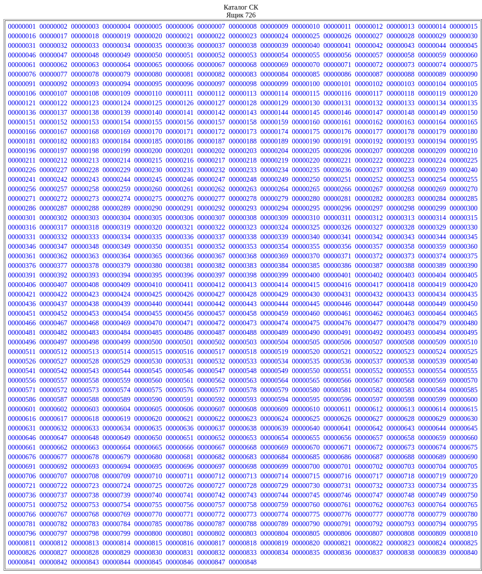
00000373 (401, 256)
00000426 (180, 294)
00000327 (369, 227)
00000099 (274, 83)
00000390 (464, 265)
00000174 (274, 131)
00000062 (53, 64)
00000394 (117, 275)
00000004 (117, 26)
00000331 (22, 236)
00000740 (148, 495)
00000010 (306, 26)
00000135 (464, 103)
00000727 (211, 485)
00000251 (337, 179)
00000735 (464, 485)
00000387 (369, 265)
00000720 (464, 476)
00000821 (337, 543)
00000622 (211, 418)
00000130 (306, 103)
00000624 (274, 418)
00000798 (85, 533)
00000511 (22, 351)
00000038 (243, 45)
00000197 (53, 150)
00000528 (85, 361)
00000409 (117, 284)
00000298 (401, 208)
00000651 (180, 437)
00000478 (401, 323)
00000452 (53, 313)
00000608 (243, 409)
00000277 (211, 198)
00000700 (306, 466)
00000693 (85, 466)
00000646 (22, 437)
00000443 (243, 303)
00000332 (53, 236)
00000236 (337, 170)
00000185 (148, 141)
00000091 (22, 83)
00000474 (274, 323)
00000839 (432, 552)
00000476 (337, 323)
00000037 (211, 45)
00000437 (53, 303)
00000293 (243, 208)
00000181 (22, 141)
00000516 (180, 351)
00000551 (337, 370)
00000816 (180, 543)
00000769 (117, 514)
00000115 (305, 93)
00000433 (401, 294)
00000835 (306, 552)
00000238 (401, 170)
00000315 (464, 217)
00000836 (337, 552)
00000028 (401, 36)
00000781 (22, 523)
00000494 (432, 332)
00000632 (53, 428)
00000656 (337, 437)
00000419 (432, 284)
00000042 (369, 45)
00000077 (53, 74)
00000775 (306, 514)
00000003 (85, 26)
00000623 (243, 418)
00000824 (432, 543)
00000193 (401, 141)
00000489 (274, 332)
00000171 (180, 131)
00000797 (53, 533)
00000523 (401, 351)
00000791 (337, 523)
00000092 (53, 83)
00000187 (211, 141)
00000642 (369, 428)
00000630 (464, 418)
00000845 (148, 562)
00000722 (53, 485)
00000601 (22, 409)
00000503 (243, 342)
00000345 (464, 236)
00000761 (337, 504)
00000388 (401, 265)
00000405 (464, 275)
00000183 (85, 141)
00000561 (180, 380)
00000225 (464, 160)
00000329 (432, 227)
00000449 (432, 303)
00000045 (464, 45)
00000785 (148, 523)
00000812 (53, 543)
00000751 (22, 504)
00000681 (180, 457)
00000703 (401, 466)
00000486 (180, 332)
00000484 (117, 332)
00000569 (432, 380)
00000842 (53, 562)
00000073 (401, 64)
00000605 (148, 409)
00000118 (400, 93)
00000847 (211, 562)
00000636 (180, 428)
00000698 (243, 466)
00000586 (22, 399)
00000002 (53, 26)
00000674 (432, 447)
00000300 (464, 208)
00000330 (464, 227)
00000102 (369, 83)
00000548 (243, 370)
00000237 (369, 170)
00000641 (337, 428)
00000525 (464, 351)
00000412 (211, 284)
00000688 (401, 457)
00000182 (53, 141)
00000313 (401, 217)
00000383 (243, 265)
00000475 (306, 323)
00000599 (432, 399)
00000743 (243, 495)
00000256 (22, 189)
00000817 (211, 543)
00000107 (53, 93)
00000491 (337, 332)
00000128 (243, 103)
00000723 (85, 485)
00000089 (432, 74)
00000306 (180, 217)
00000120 (464, 93)
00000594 (274, 399)
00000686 (337, 457)
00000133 (401, 103)
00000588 (85, 399)
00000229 (117, 170)
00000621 (180, 418)
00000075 (464, 64)
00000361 (22, 256)
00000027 (369, 36)
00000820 (306, 543)
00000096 (180, 83)
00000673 (401, 447)
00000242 (53, 179)
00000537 (369, 361)
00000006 (180, 26)
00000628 (401, 418)
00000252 (369, 179)
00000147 (369, 112)
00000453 (85, 313)
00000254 (432, 179)
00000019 (117, 36)
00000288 (85, 208)
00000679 (117, 457)
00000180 (464, 131)
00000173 (243, 131)
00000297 (369, 208)
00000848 (243, 562)
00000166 (22, 131)
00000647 (53, 437)
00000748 (401, 495)
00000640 (306, 428)
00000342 (369, 236)
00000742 (211, 495)
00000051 (180, 55)
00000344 (432, 236)
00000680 (148, 457)
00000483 (85, 332)
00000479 (432, 323)
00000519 (274, 351)
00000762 (369, 504)
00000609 (274, 409)
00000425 (148, 294)
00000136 (22, 112)
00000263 (243, 189)
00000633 (85, 428)
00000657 (369, 437)
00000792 (369, 523)
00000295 (306, 208)
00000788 (243, 523)
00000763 (401, 504)
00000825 (464, 543)
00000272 (53, 198)
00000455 (148, 313)
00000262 (211, 189)
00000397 (211, 275)
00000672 (369, 447)
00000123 (85, 103)
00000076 (22, 74)
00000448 (401, 303)
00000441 (180, 303)
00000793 (401, 523)
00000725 (148, 485)
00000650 (148, 437)
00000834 (274, 552)
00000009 (274, 26)
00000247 (211, 179)
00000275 (148, 198)
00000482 (53, 332)
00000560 (148, 380)
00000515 (148, 351)
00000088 (401, 74)
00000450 (464, 303)
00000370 (306, 256)
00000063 (85, 64)
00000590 (148, 399)
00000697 (211, 466)
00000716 (337, 476)
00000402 (369, 275)
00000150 (464, 112)
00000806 (337, 533)
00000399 (274, 275)
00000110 (148, 93)
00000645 (464, 428)
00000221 (337, 160)
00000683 (243, 457)
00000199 (117, 150)
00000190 (306, 141)
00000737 (53, 495)
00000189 (274, 141)
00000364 (117, 256)
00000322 (211, 227)
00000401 (337, 275)
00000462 (369, 313)
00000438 (85, 303)
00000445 (306, 303)
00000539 (432, 361)
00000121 (22, 103)
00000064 (117, 64)
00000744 (274, 495)
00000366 (180, 256)
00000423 (85, 294)
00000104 (432, 83)
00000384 (274, 265)
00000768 (85, 514)
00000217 (211, 160)
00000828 (85, 552)
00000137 (53, 112)
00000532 (211, 361)
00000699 (274, 466)
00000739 (117, 495)
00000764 (432, 504)
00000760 (306, 504)
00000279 (274, 198)
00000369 (274, 256)
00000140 (148, 112)
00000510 (464, 342)
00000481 (22, 332)
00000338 (243, 236)
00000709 (117, 476)
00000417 (369, 284)
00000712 (211, 476)
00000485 (148, 332)
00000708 (85, 476)
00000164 (432, 122)
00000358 (401, 246)
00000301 (22, 217)
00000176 (337, 131)
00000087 (369, 74)
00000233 (243, 170)
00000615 (464, 409)
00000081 (180, 74)
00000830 (148, 552)
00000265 (306, 189)
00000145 (306, 112)
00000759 (274, 504)
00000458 (243, 313)
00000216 (180, 160)
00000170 (148, 131)
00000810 (464, 533)
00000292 (211, 208)
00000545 (148, 370)
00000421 (22, 294)
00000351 (180, 246)
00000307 (211, 217)
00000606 (180, 409)
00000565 (306, 380)
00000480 (464, 323)
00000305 (148, 217)
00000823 (401, 543)
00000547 (211, 370)
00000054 (274, 55)
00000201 (180, 150)
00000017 (53, 36)
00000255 (464, 179)
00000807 (369, 533)
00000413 (243, 284)
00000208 (401, 150)
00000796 (22, 533)
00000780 (464, 514)
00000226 (22, 170)
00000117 (368, 93)
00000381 (180, 265)
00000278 (243, 198)
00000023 (243, 36)
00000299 (432, 208)
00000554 (432, 370)
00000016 (22, 36)
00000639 (274, 428)
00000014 (432, 26)
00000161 (337, 122)
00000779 (432, 514)
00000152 (53, 122)
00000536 (337, 361)
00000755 (148, 504)
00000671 (337, 447)
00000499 (117, 342)
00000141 (180, 112)
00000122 (53, 103)
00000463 (401, 313)
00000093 (85, 83)
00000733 (401, 485)
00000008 (243, 26)
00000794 (432, 523)
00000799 (117, 533)
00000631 (22, 428)
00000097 (211, 83)
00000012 (369, 26)
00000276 (180, 198)
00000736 (22, 495)
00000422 (53, 294)
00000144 (274, 112)
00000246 (180, 179)
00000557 (53, 380)
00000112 (211, 93)
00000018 (85, 36)
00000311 (337, 217)
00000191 (337, 141)
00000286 (22, 208)
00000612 (369, 409)
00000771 (180, 514)
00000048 (85, 55)
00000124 (117, 103)
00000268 (401, 189)
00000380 (148, 265)
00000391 (22, 275)
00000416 (337, 284)
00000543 (85, 370)
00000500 (148, 342)
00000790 (306, 523)
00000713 (243, 476)
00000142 (211, 112)
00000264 (274, 189)
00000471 (180, 323)
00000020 (148, 36)
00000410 (148, 284)
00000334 (117, 236)
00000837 (369, 552)
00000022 (211, 36)
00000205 (306, 150)
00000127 (211, 103)
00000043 (401, 45)
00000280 (306, 198)
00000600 (464, 399)
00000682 (211, 457)
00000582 (369, 390)
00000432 (369, 294)
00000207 (369, 150)
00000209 (432, 150)
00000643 (401, 428)
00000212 (53, 160)
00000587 (53, 399)
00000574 (117, 390)
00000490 (306, 332)
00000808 (401, 533)
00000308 (243, 217)
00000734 (432, 485)
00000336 (180, 236)
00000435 (464, 294)
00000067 (211, 64)
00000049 (117, 55)
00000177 (369, 131)
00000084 (274, 74)
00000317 (53, 227)
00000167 (53, 131)
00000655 (306, 437)
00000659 (432, 437)
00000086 (337, 74)
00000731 (337, 485)
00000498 (85, 342)
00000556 (22, 380)
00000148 (401, 112)
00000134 (432, 103)
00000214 (117, 160)
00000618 (85, 418)
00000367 (211, 256)
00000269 (432, 189)
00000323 (243, 227)
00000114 (274, 93)
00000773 (243, 514)
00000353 (243, 246)
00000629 (432, 418)
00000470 (148, 323)
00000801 (180, 533)
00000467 (53, 323)
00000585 (464, 390)
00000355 (306, 246)
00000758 (243, 504)
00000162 (369, 122)
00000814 (117, 543)
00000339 (274, 236)
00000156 (180, 122)
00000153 (85, 122)
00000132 (369, 103)
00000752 (53, 504)
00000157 (211, 122)
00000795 (464, 523)
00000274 (117, 198)
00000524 (432, 351)
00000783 (85, 523)
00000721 (22, 485)
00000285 (464, 198)
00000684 (274, 457)
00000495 (464, 332)
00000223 (401, 160)
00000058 (401, 55)
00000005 (148, 26)
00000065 (148, 64)
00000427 (211, 294)
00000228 (85, 170)
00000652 (211, 437)
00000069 (274, 64)
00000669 (274, 447)
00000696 (180, 466)
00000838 (401, 552)
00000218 (243, 160)
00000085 (306, 74)
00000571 (22, 390)
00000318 (85, 227)
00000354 (274, 246)
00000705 (464, 466)
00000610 (306, 409)
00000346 (22, 246)
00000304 (117, 217)
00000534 (274, 361)
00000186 (180, 141)
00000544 (117, 370)
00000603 (85, 409)
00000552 (369, 370)
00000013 (401, 26)
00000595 (306, 399)
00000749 (432, 495)
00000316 (22, 227)
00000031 (22, 45)
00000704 (432, 466)
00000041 (337, 45)
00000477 (369, 323)
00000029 (432, 36)
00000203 (243, 150)
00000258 (85, 189)
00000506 (337, 342)
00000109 (117, 93)
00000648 (85, 437)
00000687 (369, 457)
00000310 (306, 217)
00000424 (117, 294)
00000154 (117, 122)
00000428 (243, 294)
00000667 (211, 447)
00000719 (432, 476)
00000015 (464, 26)
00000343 (401, 236)
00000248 (243, 179)
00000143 (243, 112)
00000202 (211, 150)
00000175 (306, 131)
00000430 (306, 294)
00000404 (432, 275)
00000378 (85, 265)
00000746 (337, 495)
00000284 (432, 198)
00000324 (274, 227)
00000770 (148, 514)
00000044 (432, 45)
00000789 (274, 523)
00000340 (306, 236)
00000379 (117, 265)
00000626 (337, 418)
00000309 (274, 217)
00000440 (148, 303)
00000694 (117, 466)
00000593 (243, 399)
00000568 (401, 380)
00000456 (180, 313)
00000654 (274, 437)
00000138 (85, 112)
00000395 (148, 275)
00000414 (274, 284)
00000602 (53, 409)
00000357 (369, 246)
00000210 (464, 150)
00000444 (274, 303)
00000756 (180, 504)
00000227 (53, 170)
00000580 (306, 390)
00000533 (243, 361)
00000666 (180, 447)
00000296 (337, 208)
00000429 (274, 294)
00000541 (22, 370)
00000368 (243, 256)
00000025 (306, 36)
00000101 (337, 83)
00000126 (180, 103)
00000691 (22, 466)
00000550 (306, 370)
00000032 (53, 45)
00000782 (53, 523)
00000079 (117, 74)
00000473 (243, 323)
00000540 (464, 361)
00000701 (337, 466)
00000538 (401, 361)
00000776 (337, 514)
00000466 (22, 323)
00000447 (369, 303)
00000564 (274, 380)
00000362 (53, 256)
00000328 (401, 227)
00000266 (337, 189)
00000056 (337, 55)
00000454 (117, 313)
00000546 (180, 370)
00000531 (180, 361)
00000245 (148, 179)
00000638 (243, 428)
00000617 (53, 418)
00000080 (148, 74)
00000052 (211, 55)
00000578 (243, 390)
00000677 (53, 457)
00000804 (274, 533)
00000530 (148, 361)
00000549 (274, 370)
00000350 (148, 246)
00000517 (211, 351)
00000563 (243, 380)
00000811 (22, 543)
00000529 (117, 361)
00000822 (369, 543)
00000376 (22, 265)
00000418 (401, 284)
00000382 (211, 265)
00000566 (337, 380)
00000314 (432, 217)
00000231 (180, 170)
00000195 (464, 141)
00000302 (53, 217)
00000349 (117, 246)
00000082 (211, 74)
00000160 (306, 122)
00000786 (180, 523)
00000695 (148, 466)
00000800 (148, 533)
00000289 (117, 208)
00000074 (432, 64)
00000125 (148, 103)
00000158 (243, 122)
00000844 (117, 562)
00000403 (401, 275)
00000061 (22, 64)
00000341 (337, 236)
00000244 (117, 179)
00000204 (274, 150)
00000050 (148, 55)
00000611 (337, 409)
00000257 (53, 189)
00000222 (369, 160)
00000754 (117, 504)
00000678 (85, 457)
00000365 (148, 256)
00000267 (369, 189)
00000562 (211, 380)
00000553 (401, 370)
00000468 (85, 323)
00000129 (274, 103)
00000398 (243, 275)
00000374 (432, 256)
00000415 (306, 284)
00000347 (53, 246)
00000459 (274, 313)
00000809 (432, 533)
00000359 (432, 246)
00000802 (211, 533)
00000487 (211, 332)
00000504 (274, 342)
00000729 (274, 485)
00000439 (117, 303)
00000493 (401, 332)
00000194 (432, 141)
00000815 (148, 543)
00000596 (337, 399)
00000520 (306, 351)
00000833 (243, 552)
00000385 (306, 265)
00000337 (211, 236)
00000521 (337, 351)
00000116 (337, 93)
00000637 (211, 428)
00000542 (53, 370)
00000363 (85, 256)
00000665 (148, 447)
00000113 (242, 93)
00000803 (243, 533)
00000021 (180, 36)
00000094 (117, 83)
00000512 (53, 351)
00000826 (22, 552)
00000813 (85, 543)
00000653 (243, 437)
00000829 (117, 552)
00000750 (464, 495)
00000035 (148, 45)
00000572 (53, 390)
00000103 (401, 83)
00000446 (337, 303)
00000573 (85, 390)
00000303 (85, 217)
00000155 (148, 122)
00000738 (85, 495)
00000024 (274, 36)
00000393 (85, 275)
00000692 (53, 466)
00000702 (369, 466)
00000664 (117, 447)
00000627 (369, 418)
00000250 (306, 179)
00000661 (22, 447)
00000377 (53, 265)
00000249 (274, 179)
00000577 (211, 390)
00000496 (22, 342)
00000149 (432, 112)
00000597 (369, 399)
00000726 (180, 485)
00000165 (464, 122)
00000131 (337, 103)
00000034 (117, 45)
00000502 (211, 342)
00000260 (148, 189)
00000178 (401, 131)
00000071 (337, 64)
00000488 (243, 332)
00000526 (22, 361)
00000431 (337, 294)
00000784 (117, 523)
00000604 (117, 409)
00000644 (432, 428)
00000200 (148, 150)
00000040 (306, 45)
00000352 (211, 246)
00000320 (148, 227)
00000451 (22, 313)
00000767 (53, 514)
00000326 (337, 227)
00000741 (180, 495)
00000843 (85, 562)
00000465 (464, 313)
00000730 (306, 485)
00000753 (85, 504)
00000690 (464, 457)
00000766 (22, 514)
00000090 (464, 74)
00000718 (401, 476)
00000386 (337, 265)
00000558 (85, 380)
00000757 (211, 504)
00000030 (464, 36)
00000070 (306, 64)
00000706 (22, 476)
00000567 (369, 380)
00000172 (211, 131)
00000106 (22, 93)
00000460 (306, 313)
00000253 (401, 179)
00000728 (243, 485)
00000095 (148, 83)
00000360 (464, 246)
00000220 (306, 160)
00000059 (432, 55)
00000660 (464, 437)
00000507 (369, 342)
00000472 (211, 323)
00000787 (211, 523)
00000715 (306, 476)
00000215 (148, 160)
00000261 (180, 189)
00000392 (53, 275)
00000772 (211, 514)
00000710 (148, 476)
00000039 (274, 45)
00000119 (431, 93)
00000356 (337, 246)
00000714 (274, 476)
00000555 (464, 370)
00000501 (180, 342)
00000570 (464, 380)
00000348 (85, 246)
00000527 (53, 361)
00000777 (369, 514)
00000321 (180, 227)
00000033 (85, 45)
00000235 (306, 170)
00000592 (211, 399)
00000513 (85, 351)
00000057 (369, 55)
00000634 (117, 428)
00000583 (401, 390)
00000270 (464, 189)
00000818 (243, 543)
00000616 (22, 418)
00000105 (464, 83)
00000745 (306, 495)
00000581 (337, 390)
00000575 (148, 390)
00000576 (180, 390)
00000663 (85, 447)
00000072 (369, 64)
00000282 (369, 198)
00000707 (53, 476)
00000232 (211, 170)
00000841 (22, 562)
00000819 (274, 543)
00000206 (337, 150)
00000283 (401, 198)
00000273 (85, 198)
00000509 (432, 342)
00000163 (401, 122)
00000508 (401, 342)
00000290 (148, 208)
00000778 (401, 514)
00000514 (117, 351)
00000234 (274, 170)
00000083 (243, 74)
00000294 (274, 208)
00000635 (148, 428)
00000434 (432, 294)
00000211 (22, 160)
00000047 (53, 55)
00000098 (243, 83)
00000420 (464, 284)
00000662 (53, 447)
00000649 (117, 437)
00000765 (464, 504)
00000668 (243, 447)
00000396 (180, 275)
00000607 (211, 409)
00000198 (85, 150)
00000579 (274, 390)
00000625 (306, 418)
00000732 (369, 485)
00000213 (85, 160)
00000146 (337, 112)
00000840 (464, 552)
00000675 (464, 447)
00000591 (180, 399)
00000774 (274, 514)
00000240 (464, 170)
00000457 (211, 313)
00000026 (337, 36)
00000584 (432, 390)
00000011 (337, 26)
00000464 (432, 313)
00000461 (337, 313)
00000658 (401, 437)
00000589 (117, 399)
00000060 (464, 55)
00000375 (464, 256)
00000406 (22, 284)
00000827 (53, 552)
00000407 (53, 284)
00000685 (306, 457)
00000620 (148, 418)
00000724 (117, 485)
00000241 (22, 179)
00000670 (306, 447)
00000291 (180, 208)
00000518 (243, 351)
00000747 (369, 495)
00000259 (117, 189)
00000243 (85, 179)
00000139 (117, 112)
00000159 (274, 122)
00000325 (306, 227)
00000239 (432, 170)
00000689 (432, 457)
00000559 (117, 380)
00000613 (401, 409)
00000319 (117, 227)
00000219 (274, 160)
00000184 (117, 141)
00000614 (432, 409)
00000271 (22, 198)
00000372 (369, 256)
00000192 (369, 141)
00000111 (180, 93)
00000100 (306, 83)
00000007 (211, 26)
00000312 (369, 217)
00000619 (117, 418)
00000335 (148, 236)
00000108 (85, 93)
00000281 (337, 198)
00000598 (401, 399)
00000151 (22, 122)
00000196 (22, 150)
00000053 (243, 55)
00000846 (180, 562)
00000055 (306, 55)
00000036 (180, 45)
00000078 (85, 74)
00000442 (211, 303)
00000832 (211, 552)
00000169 (117, 131)
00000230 (148, 170)
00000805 (306, 533)
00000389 (432, 265)
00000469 (117, 323)
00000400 (306, 275)
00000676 (22, 457)
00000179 (432, 131)
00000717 (369, 476)
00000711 (179, 476)
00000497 (53, 342)
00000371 (337, 256)
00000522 (369, 351)
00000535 (306, 361)
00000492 (369, 332)
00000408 (85, 284)
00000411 (179, 284)
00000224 (432, 160)
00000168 (85, 131)
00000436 (22, 303)
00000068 (243, 64)
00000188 (243, 141)
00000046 (22, 55)
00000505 (306, 342)
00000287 (53, 208)
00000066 (180, 64)
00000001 (22, 26)
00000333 (85, 236)
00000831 (180, 552)
